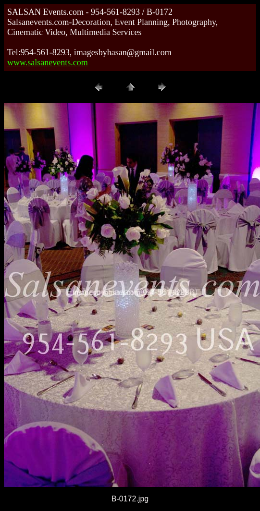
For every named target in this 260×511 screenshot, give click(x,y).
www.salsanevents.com (47, 62)
